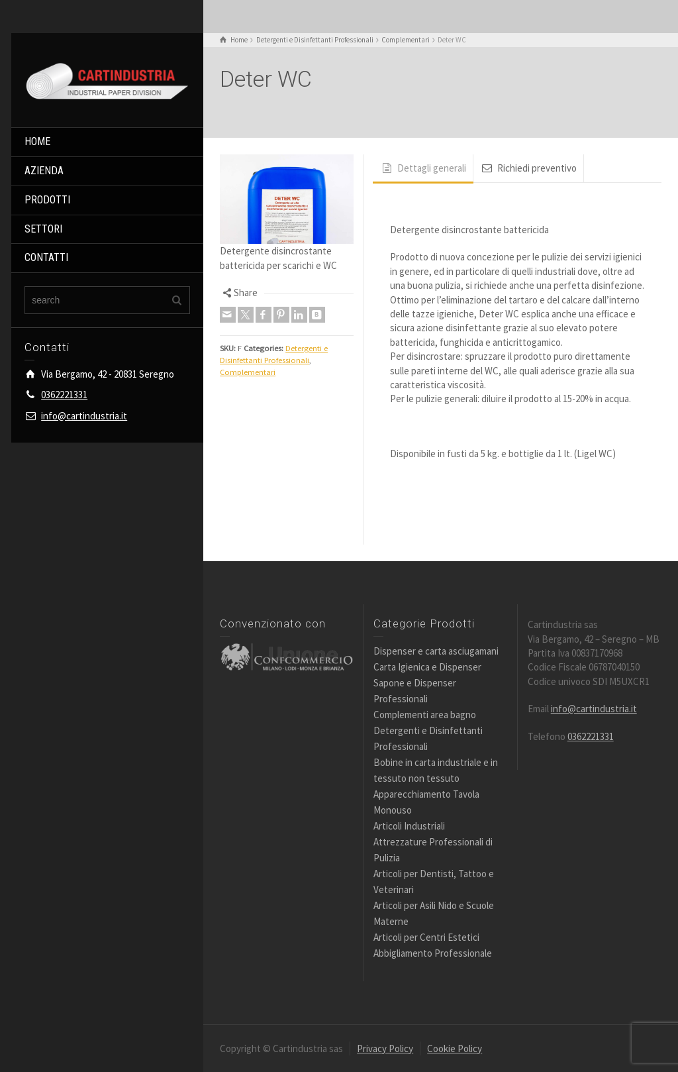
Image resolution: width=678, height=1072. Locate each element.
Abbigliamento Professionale (432, 953)
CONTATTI (46, 257)
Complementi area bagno (424, 714)
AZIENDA (44, 170)
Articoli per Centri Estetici (426, 937)
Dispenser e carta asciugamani (436, 651)
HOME (37, 141)
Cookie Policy (454, 1048)
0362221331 (64, 394)
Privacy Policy (385, 1048)
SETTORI (43, 229)
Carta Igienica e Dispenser (427, 667)
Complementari (247, 372)
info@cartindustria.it (84, 415)
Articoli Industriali (409, 826)
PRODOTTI (47, 199)
